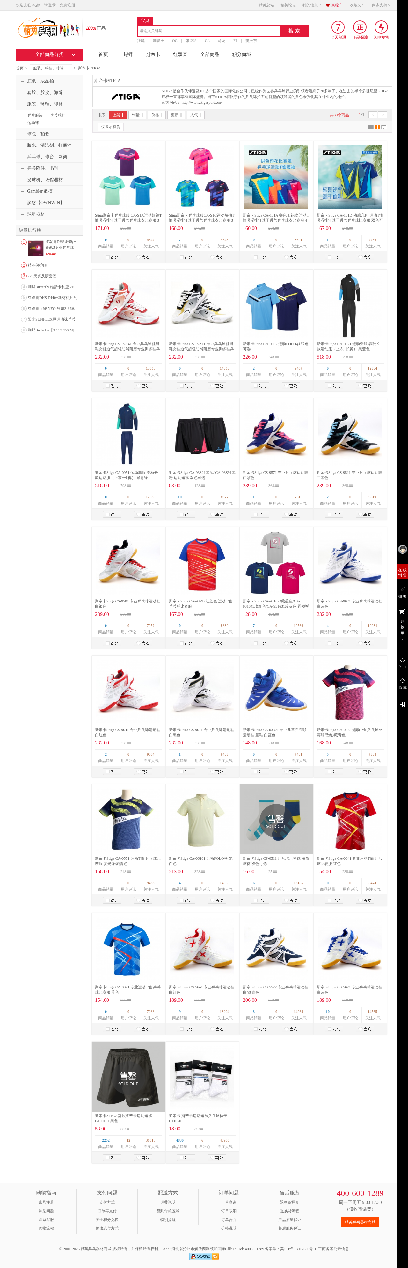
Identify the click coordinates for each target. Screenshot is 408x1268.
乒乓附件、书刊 (38, 168)
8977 (225, 497)
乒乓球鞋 (57, 115)
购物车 (337, 5)
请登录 (50, 5)
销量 (138, 115)
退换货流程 (289, 1211)
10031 (372, 625)
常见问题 (46, 1211)
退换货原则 (289, 1202)
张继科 (191, 41)
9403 (225, 754)
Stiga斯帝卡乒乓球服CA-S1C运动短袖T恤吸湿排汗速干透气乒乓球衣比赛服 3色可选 (201, 220)
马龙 (221, 41)
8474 (372, 883)
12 (128, 1140)
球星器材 (32, 214)
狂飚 (141, 41)
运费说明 (168, 1202)
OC (175, 41)
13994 (224, 1011)
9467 (298, 368)
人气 (196, 115)
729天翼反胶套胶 (42, 276)
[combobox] (209, 31)
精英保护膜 (37, 265)
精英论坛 (288, 5)
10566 (298, 625)
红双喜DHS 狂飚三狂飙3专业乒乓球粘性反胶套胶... (61, 247)
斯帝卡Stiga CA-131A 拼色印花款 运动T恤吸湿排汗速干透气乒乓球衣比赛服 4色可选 (276, 220)
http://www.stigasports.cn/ (202, 102)
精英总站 (266, 5)
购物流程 (46, 1228)
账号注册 (46, 1202)
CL (207, 41)
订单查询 (229, 1202)
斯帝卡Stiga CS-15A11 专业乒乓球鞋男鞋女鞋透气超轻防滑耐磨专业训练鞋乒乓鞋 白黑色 (201, 349)
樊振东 (251, 41)
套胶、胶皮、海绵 (41, 92)
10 (180, 497)
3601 (298, 240)
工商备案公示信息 (333, 1249)
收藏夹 (357, 5)
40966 (224, 1140)
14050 (224, 368)
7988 (151, 1011)
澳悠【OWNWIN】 (41, 202)
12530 (151, 497)
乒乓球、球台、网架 (43, 157)
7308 (372, 754)
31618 (151, 1140)
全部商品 (209, 54)
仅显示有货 (110, 127)
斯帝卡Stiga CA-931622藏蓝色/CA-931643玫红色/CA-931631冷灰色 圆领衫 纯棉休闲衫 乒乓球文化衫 (276, 606)
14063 (298, 1011)
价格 (157, 115)
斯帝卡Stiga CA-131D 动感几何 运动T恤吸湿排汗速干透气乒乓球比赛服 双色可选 (350, 220)
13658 (151, 368)
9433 (151, 883)
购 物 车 (402, 625)
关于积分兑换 (107, 1219)
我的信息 (312, 5)
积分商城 (241, 54)
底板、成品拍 (36, 81)
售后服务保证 (289, 1228)
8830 (225, 625)
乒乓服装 (35, 115)
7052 (151, 625)
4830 (180, 1140)
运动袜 (33, 122)
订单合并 (229, 1219)
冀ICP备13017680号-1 (298, 1249)
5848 (225, 240)
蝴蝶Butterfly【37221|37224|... (52, 330)
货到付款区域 (168, 1211)
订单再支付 (107, 1211)
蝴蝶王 (158, 41)
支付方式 (107, 1202)
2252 (106, 1140)
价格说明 (229, 1228)
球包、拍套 (34, 134)
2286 (372, 240)
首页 (103, 54)
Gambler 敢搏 (36, 191)
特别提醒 (168, 1219)
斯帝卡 (153, 54)
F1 (235, 41)
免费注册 (67, 5)
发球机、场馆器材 (41, 179)
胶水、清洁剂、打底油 (45, 145)
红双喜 (180, 54)
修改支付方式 (107, 1228)
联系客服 (46, 1219)
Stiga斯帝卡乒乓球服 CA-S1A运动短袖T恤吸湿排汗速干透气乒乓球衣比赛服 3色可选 (128, 220)
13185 (298, 883)
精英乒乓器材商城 (360, 1222)
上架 (119, 115)
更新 (177, 115)
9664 (151, 754)
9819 (372, 497)
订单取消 (229, 1211)
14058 (224, 883)
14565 (372, 1011)
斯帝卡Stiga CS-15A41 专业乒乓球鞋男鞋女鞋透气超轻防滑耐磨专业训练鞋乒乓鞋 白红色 (127, 349)
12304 (372, 368)
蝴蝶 (128, 54)
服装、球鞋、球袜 (51, 68)
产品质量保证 (289, 1219)
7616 (298, 497)
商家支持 (381, 5)
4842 (151, 240)
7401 (298, 754)
